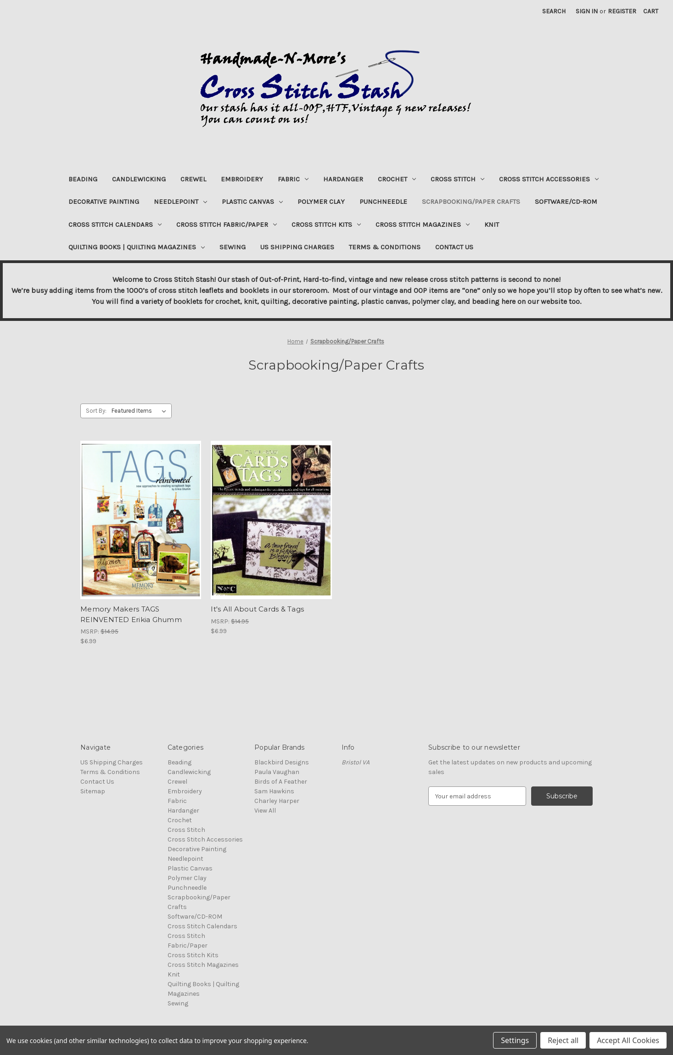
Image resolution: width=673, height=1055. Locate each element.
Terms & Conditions (385, 247)
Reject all (563, 1040)
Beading (82, 179)
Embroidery (242, 179)
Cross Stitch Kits (326, 224)
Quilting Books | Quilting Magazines (136, 247)
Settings (515, 1040)
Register (622, 11)
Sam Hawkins (274, 791)
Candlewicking (139, 179)
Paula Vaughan (276, 772)
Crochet (397, 179)
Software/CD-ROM (566, 201)
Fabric (293, 179)
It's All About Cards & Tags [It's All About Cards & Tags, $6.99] (257, 609)
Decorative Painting (103, 201)
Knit (491, 224)
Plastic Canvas (252, 201)
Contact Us (454, 247)
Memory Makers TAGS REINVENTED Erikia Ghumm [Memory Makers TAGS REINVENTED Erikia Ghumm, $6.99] (131, 614)
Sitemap (92, 791)
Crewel (193, 179)
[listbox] (140, 411)
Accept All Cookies (628, 1040)
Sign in (587, 11)
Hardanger (343, 179)
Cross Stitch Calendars (115, 224)
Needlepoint (180, 201)
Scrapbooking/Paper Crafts (471, 201)
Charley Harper (276, 801)
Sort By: (96, 410)
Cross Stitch (457, 179)
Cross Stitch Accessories (549, 179)
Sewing (232, 247)
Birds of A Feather (280, 782)
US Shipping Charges (297, 247)
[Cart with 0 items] (650, 11)
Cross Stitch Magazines (423, 224)
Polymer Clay (321, 201)
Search (554, 11)
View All (265, 810)
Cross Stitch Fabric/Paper (226, 224)
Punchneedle (383, 201)
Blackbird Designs (281, 762)
